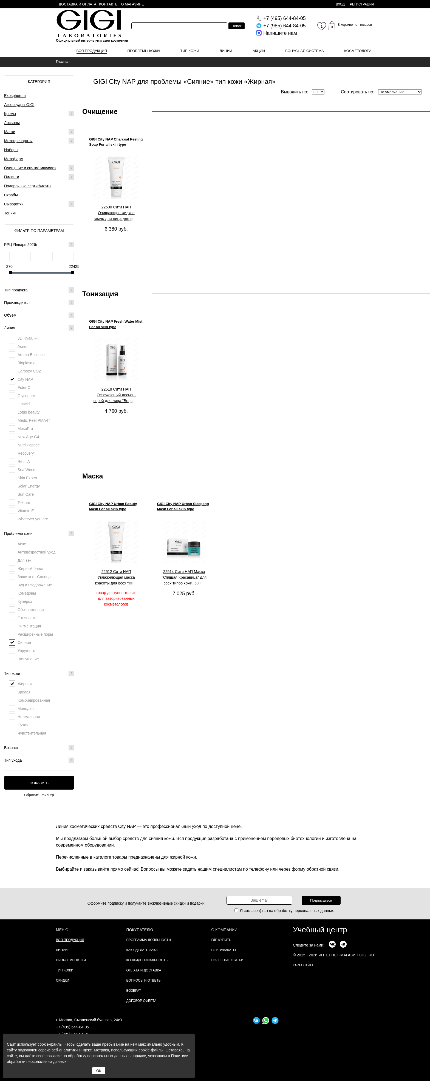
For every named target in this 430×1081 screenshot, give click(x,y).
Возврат (133, 991)
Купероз (25, 601)
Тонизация (100, 294)
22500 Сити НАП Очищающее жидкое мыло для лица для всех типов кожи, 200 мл (116, 213)
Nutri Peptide (29, 445)
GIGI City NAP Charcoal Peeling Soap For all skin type (116, 142)
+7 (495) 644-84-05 (72, 1027)
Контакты (108, 4)
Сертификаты (223, 950)
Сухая (23, 725)
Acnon (23, 346)
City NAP (25, 379)
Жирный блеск (31, 568)
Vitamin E (26, 511)
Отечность (27, 618)
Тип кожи (189, 51)
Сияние (24, 642)
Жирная (25, 684)
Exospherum (15, 95)
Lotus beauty (28, 412)
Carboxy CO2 (29, 371)
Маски (9, 132)
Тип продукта (39, 290)
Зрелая (24, 692)
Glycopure (26, 396)
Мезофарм (13, 159)
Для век (24, 560)
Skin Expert (27, 478)
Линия (39, 328)
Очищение (100, 111)
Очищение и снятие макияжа (30, 168)
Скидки (62, 980)
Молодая (26, 708)
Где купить (221, 940)
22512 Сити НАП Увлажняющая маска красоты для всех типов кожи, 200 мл (116, 577)
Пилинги (11, 177)
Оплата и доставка (143, 970)
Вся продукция (92, 51)
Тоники (10, 213)
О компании (224, 930)
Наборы (11, 150)
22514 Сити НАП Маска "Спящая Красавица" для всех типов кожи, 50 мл (184, 577)
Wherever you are (33, 519)
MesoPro (25, 428)
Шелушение (28, 659)
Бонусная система (304, 51)
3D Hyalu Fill (28, 338)
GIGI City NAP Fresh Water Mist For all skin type (115, 324)
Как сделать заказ (143, 950)
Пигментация (29, 626)
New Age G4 (28, 437)
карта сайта (303, 965)
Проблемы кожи (144, 51)
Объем (39, 315)
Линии (226, 51)
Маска (92, 476)
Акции (259, 51)
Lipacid (24, 404)
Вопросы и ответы (144, 980)
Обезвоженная (31, 609)
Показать (39, 783)
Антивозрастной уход (36, 552)
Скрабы (11, 195)
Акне (22, 544)
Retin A (24, 461)
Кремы (10, 113)
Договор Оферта (141, 1001)
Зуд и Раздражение (35, 585)
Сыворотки (14, 204)
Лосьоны (12, 123)
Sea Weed (26, 470)
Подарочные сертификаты (27, 186)
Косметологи (357, 51)
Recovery (26, 453)
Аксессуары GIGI (19, 104)
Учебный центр (320, 929)
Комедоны (27, 593)
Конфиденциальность (147, 960)
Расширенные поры (35, 634)
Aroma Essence (31, 354)
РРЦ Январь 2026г (39, 244)
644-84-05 (284, 18)
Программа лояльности (148, 940)
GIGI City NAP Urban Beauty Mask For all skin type (113, 506)
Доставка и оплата (77, 4)
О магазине (132, 4)
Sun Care (26, 494)
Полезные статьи (227, 960)
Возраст (39, 747)
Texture (24, 502)
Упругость (26, 651)
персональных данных (314, 910)
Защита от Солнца (34, 577)
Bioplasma (26, 363)
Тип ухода (39, 760)
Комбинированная (34, 700)
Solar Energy (29, 486)
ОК (98, 1071)
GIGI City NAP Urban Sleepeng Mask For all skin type (183, 506)
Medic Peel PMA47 (34, 420)
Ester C (24, 387)
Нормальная (29, 717)
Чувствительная (32, 733)
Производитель (39, 302)
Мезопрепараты (18, 141)
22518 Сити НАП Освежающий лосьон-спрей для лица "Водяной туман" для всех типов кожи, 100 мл (116, 395)
